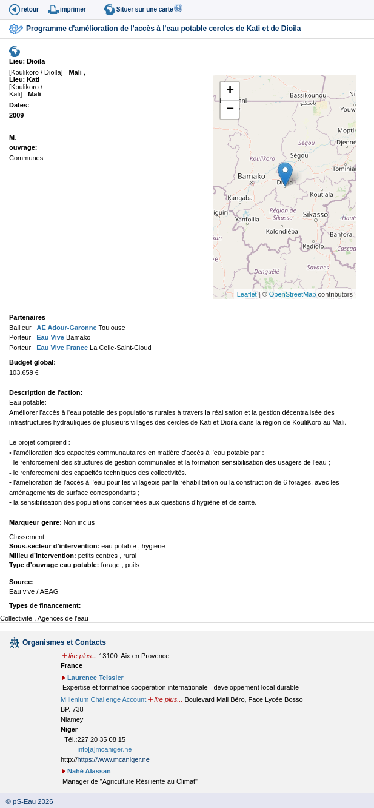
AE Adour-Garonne (66, 327)
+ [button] (230, 91)
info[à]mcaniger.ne (105, 749)
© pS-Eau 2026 (26, 801)
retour (30, 9)
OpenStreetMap (292, 294)
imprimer (73, 9)
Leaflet (247, 294)
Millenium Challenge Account (103, 699)
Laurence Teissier (95, 677)
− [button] (230, 110)
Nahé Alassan (89, 771)
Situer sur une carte (144, 9)
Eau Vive (49, 337)
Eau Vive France (61, 347)
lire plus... (82, 655)
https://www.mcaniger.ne (114, 759)
